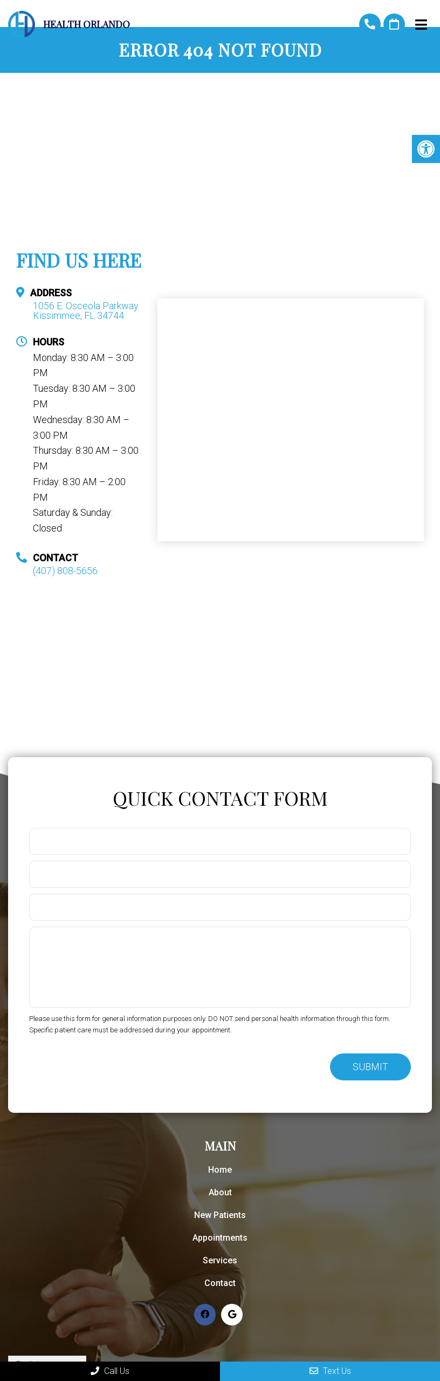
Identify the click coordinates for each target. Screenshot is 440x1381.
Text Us (330, 1371)
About (220, 1192)
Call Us (110, 1371)
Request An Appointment (394, 24)
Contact (220, 1283)
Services (220, 1260)
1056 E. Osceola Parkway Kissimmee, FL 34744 (86, 311)
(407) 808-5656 (370, 24)
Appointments (220, 1238)
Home (220, 1170)
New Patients (220, 1215)
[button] (426, 149)
